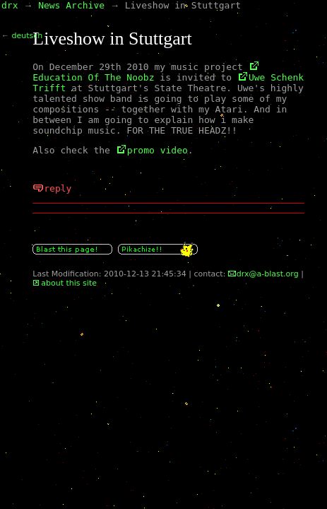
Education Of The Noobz (93, 77)
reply (57, 188)
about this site (69, 283)
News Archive (71, 5)
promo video (157, 150)
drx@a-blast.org (268, 274)
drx (9, 5)
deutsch (27, 35)
